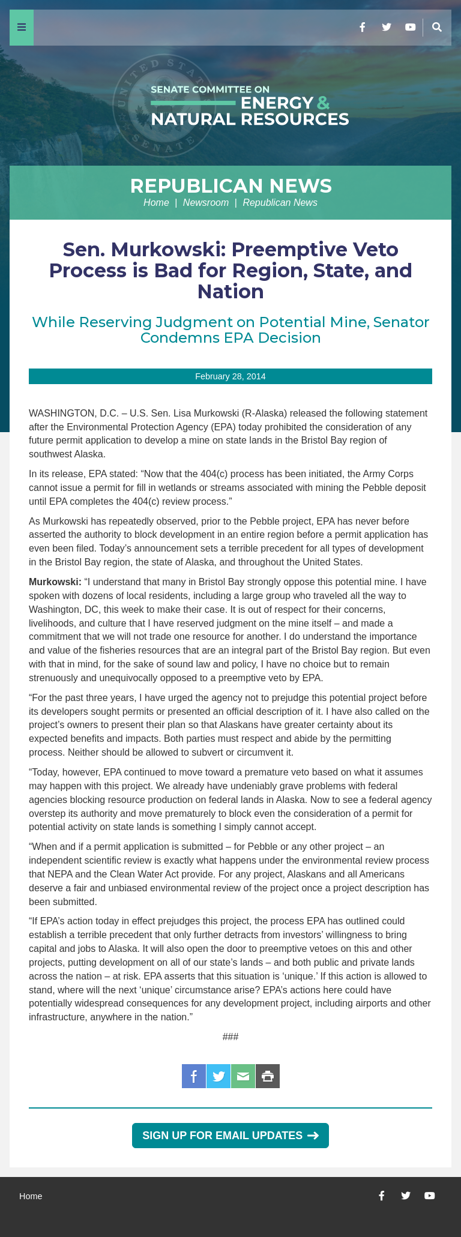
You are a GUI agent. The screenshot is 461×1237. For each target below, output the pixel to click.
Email (243, 1076)
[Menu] (22, 28)
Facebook (194, 1076)
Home (156, 202)
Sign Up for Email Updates (230, 1135)
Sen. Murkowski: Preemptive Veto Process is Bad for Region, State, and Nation (230, 270)
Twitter (218, 1076)
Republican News (231, 185)
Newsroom (206, 202)
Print (268, 1076)
